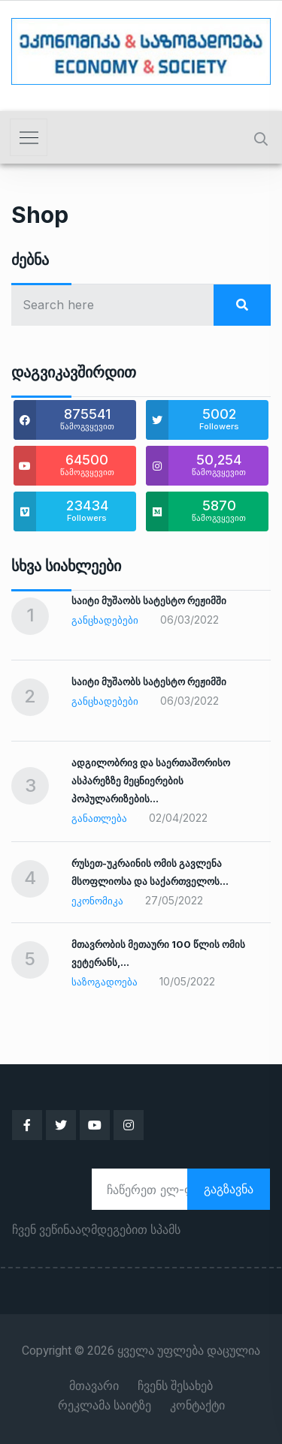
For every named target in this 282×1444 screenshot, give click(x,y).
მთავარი (94, 1386)
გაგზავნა (228, 1188)
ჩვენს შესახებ (175, 1386)
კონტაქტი (197, 1406)
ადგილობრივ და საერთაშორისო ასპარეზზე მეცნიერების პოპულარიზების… (150, 781)
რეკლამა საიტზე (104, 1406)
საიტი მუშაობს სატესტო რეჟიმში (148, 600)
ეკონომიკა (97, 901)
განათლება (99, 818)
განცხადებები (104, 620)
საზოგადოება (104, 982)
